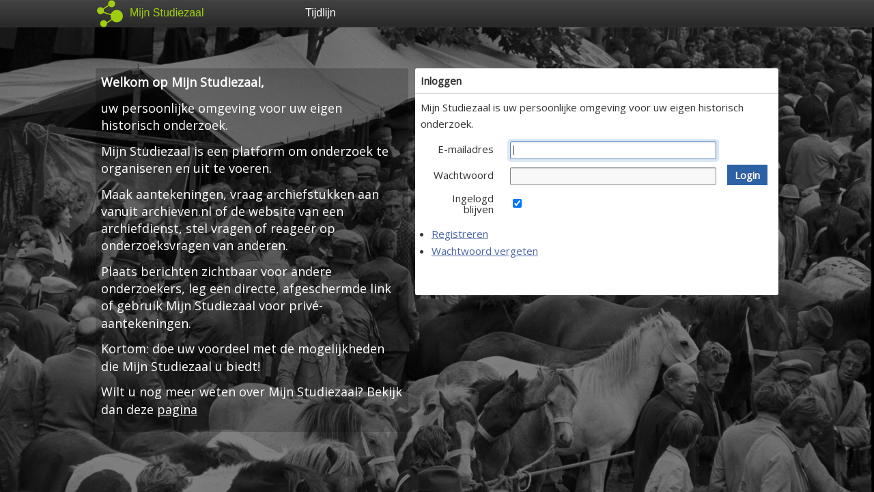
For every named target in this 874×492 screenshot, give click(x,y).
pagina (177, 409)
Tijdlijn (320, 12)
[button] (747, 175)
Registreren (460, 234)
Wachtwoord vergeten (485, 251)
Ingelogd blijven (473, 203)
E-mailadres (466, 149)
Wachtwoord (464, 175)
